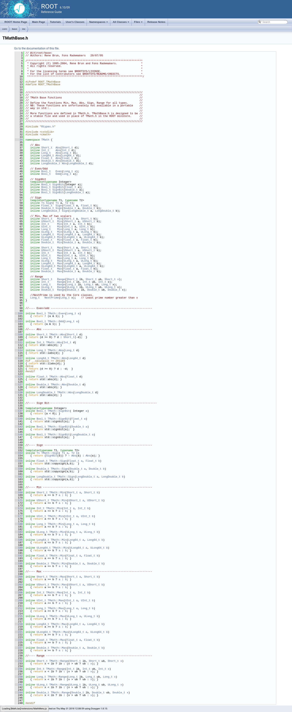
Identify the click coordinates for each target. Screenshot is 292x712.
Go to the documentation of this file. (36, 48)
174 (19, 508)
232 (19, 661)
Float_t (47, 158)
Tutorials (55, 21)
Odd (58, 174)
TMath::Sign (50, 453)
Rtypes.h (47, 126)
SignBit (57, 184)
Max (59, 247)
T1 (43, 203)
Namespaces (98, 23)
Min (59, 219)
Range (61, 279)
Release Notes (156, 21)
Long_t (46, 153)
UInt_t (46, 226)
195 (19, 563)
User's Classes (75, 21)
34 (19, 140)
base (14, 29)
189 (19, 548)
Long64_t (47, 155)
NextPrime (51, 298)
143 (19, 426)
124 (19, 376)
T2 (66, 203)
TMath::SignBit (59, 411)
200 (19, 577)
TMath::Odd (55, 321)
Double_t (47, 161)
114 (19, 350)
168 (19, 492)
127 (19, 384)
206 (19, 592)
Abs (58, 147)
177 (19, 516)
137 (19, 411)
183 (19, 532)
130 (19, 392)
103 (19, 321)
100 (19, 313)
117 (19, 358)
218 (19, 624)
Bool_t (46, 171)
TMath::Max (57, 577)
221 (19, 632)
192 (19, 555)
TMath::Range (58, 661)
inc (23, 29)
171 (19, 500)
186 (19, 540)
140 (19, 419)
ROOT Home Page (15, 21)
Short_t (47, 147)
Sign (49, 203)
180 (19, 524)
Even (59, 171)
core (4, 29)
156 (19, 461)
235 (19, 669)
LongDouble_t (50, 163)
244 (19, 692)
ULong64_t (48, 237)
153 (19, 453)
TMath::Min (57, 492)
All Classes (121, 23)
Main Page (38, 21)
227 (19, 648)
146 (19, 434)
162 (19, 477)
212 (19, 608)
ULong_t (47, 232)
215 (19, 616)
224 (19, 640)
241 (19, 684)
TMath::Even (56, 313)
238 (19, 677)
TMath (45, 140)
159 (19, 469)
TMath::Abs (57, 334)
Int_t (45, 150)
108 (19, 334)
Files (138, 23)
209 (19, 600)
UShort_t (47, 221)
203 (19, 584)
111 (19, 342)
